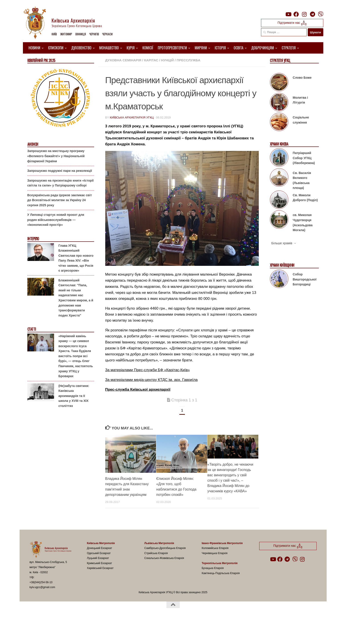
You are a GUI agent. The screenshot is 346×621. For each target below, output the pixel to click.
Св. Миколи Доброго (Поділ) (305, 197)
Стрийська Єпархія (156, 553)
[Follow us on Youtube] (288, 14)
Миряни (201, 47)
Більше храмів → (283, 243)
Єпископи (55, 47)
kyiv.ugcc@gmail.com (42, 587)
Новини (34, 47)
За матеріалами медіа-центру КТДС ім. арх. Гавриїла (151, 380)
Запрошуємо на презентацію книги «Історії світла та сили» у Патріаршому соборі (60, 183)
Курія (131, 47)
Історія (220, 47)
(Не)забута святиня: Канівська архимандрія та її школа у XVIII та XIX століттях (74, 396)
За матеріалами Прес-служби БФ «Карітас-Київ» (147, 370)
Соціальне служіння (301, 120)
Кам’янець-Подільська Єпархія (221, 573)
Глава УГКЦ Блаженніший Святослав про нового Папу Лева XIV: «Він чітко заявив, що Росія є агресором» (76, 258)
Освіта (238, 47)
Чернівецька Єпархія (215, 553)
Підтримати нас (292, 23)
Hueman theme (82, 611)
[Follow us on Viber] (320, 14)
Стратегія (289, 47)
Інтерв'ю (33, 238)
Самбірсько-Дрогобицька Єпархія (165, 548)
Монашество (109, 47)
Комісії (147, 47)
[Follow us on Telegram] (312, 14)
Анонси (32, 144)
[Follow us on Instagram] (304, 14)
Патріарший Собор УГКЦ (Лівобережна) (304, 158)
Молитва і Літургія (300, 100)
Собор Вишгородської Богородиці (305, 279)
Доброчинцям (262, 47)
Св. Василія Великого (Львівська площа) (302, 180)
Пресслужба (188, 60)
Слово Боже (302, 77)
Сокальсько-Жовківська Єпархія (164, 558)
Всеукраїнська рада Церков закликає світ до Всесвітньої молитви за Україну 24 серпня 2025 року (59, 200)
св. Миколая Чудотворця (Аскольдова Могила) (303, 222)
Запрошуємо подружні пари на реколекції (59, 170)
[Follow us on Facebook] (296, 14)
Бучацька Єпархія (213, 568)
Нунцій (167, 60)
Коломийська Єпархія (215, 548)
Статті (31, 329)
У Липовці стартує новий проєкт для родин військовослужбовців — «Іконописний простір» (55, 219)
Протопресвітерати (172, 47)
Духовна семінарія (123, 60)
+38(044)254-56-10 (41, 582)
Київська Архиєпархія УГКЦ (132, 117)
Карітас (151, 60)
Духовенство (81, 47)
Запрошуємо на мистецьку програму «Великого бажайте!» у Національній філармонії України (56, 156)
